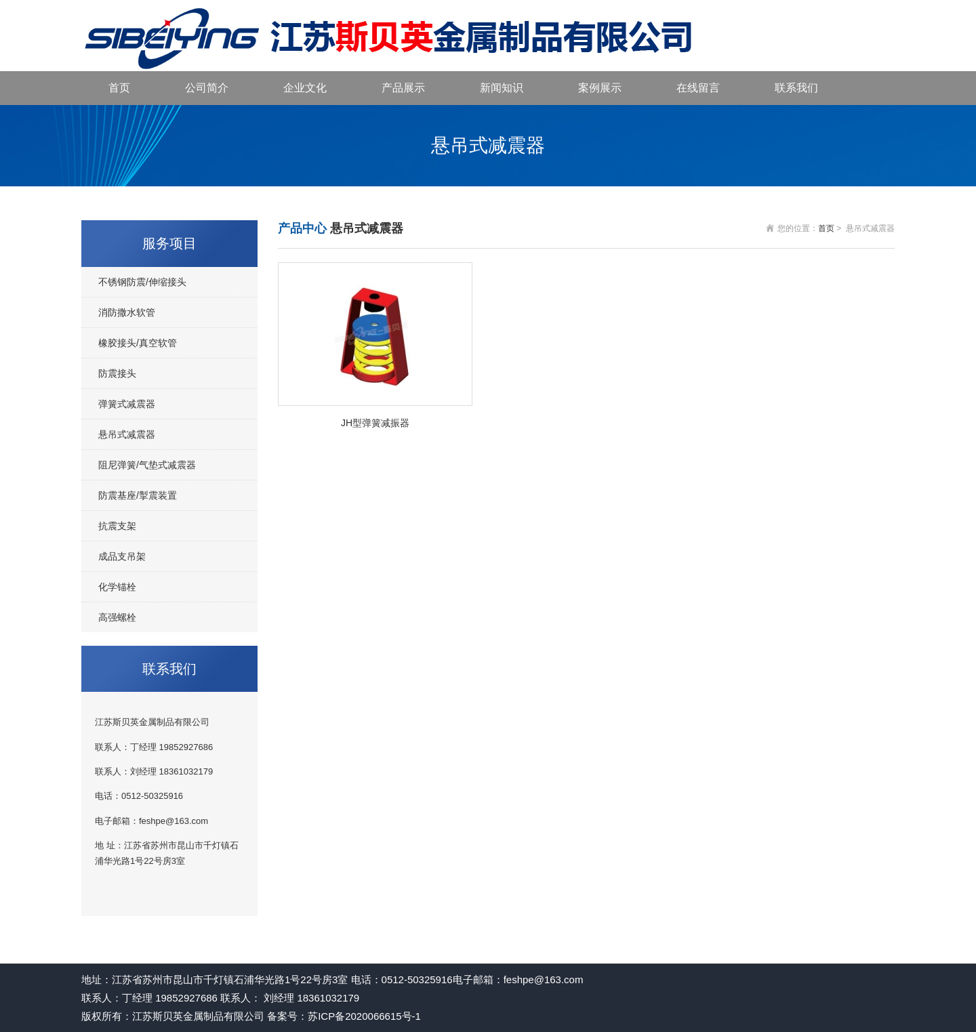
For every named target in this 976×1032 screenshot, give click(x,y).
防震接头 (117, 373)
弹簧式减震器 (126, 403)
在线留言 (698, 88)
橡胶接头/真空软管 (137, 342)
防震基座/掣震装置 (137, 495)
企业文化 (305, 88)
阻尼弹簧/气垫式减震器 (147, 464)
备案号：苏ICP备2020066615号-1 (344, 1016)
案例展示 (600, 88)
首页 (119, 88)
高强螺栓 (117, 617)
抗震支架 (117, 525)
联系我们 (796, 88)
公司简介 (206, 88)
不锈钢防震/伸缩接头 (142, 281)
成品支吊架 (122, 556)
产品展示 (403, 88)
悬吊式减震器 (126, 434)
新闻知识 (501, 88)
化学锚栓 (117, 586)
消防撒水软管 (126, 312)
